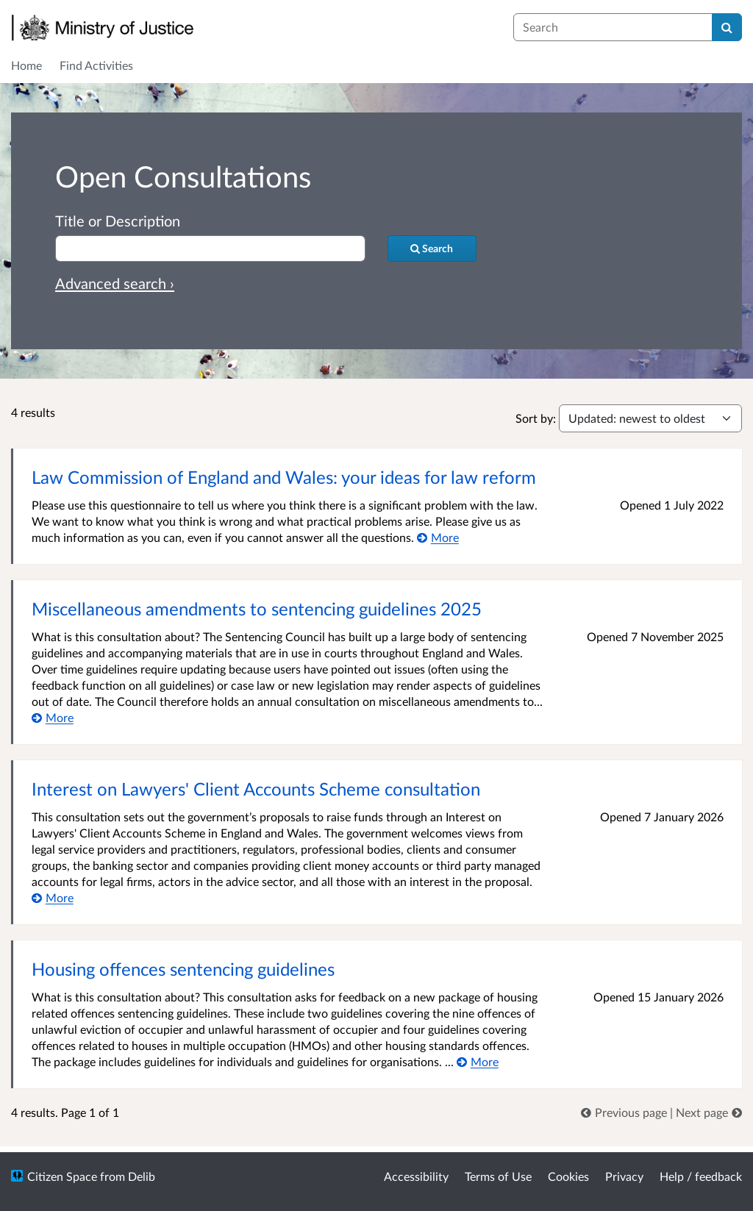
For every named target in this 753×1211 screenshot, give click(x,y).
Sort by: (535, 418)
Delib (141, 1176)
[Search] (727, 27)
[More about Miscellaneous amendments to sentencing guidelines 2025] (53, 717)
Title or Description (117, 220)
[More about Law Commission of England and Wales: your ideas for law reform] (438, 537)
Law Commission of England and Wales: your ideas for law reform (284, 476)
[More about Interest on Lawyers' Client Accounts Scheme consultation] (53, 897)
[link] (625, 1112)
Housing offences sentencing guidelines (183, 968)
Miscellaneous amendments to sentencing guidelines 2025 (257, 608)
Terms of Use (498, 1176)
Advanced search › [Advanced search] (114, 283)
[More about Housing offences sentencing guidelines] (478, 1061)
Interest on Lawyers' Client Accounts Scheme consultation (256, 788)
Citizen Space (62, 1176)
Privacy (624, 1176)
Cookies (568, 1176)
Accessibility (416, 1176)
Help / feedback (701, 1176)
